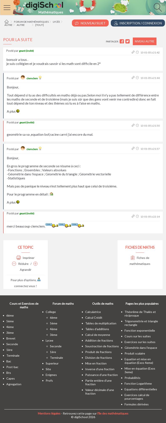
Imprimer (25, 258)
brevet (10, 338)
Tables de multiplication (100, 323)
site (48, 369)
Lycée (56, 21)
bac (8, 361)
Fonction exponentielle (140, 330)
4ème (10, 327)
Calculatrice (93, 312)
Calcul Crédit (93, 317)
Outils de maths (102, 303)
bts (8, 372)
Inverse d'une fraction (99, 369)
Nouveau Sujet (90, 23)
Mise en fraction (96, 363)
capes (10, 378)
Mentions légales (49, 413)
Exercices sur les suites (140, 342)
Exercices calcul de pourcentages (137, 396)
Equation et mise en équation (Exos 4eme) (139, 360)
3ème (10, 332)
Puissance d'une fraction (101, 375)
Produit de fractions (98, 352)
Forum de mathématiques (31, 21)
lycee (49, 340)
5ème (10, 321)
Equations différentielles (141, 389)
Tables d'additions (97, 329)
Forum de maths (63, 303)
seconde (12, 344)
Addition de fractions (99, 340)
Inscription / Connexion (138, 23)
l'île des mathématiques (112, 413)
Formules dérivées (137, 404)
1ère (9, 350)
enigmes (51, 375)
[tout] (39, 25)
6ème (10, 315)
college (51, 312)
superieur (52, 363)
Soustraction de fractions (102, 346)
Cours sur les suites (138, 336)
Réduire (20, 263)
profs (49, 380)
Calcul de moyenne (97, 334)
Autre (8, 25)
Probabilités (132, 378)
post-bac (12, 367)
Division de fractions (98, 357)
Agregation (13, 384)
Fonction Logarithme (138, 383)
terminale (12, 355)
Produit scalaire (135, 353)
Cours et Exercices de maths (24, 305)
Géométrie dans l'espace (141, 347)
